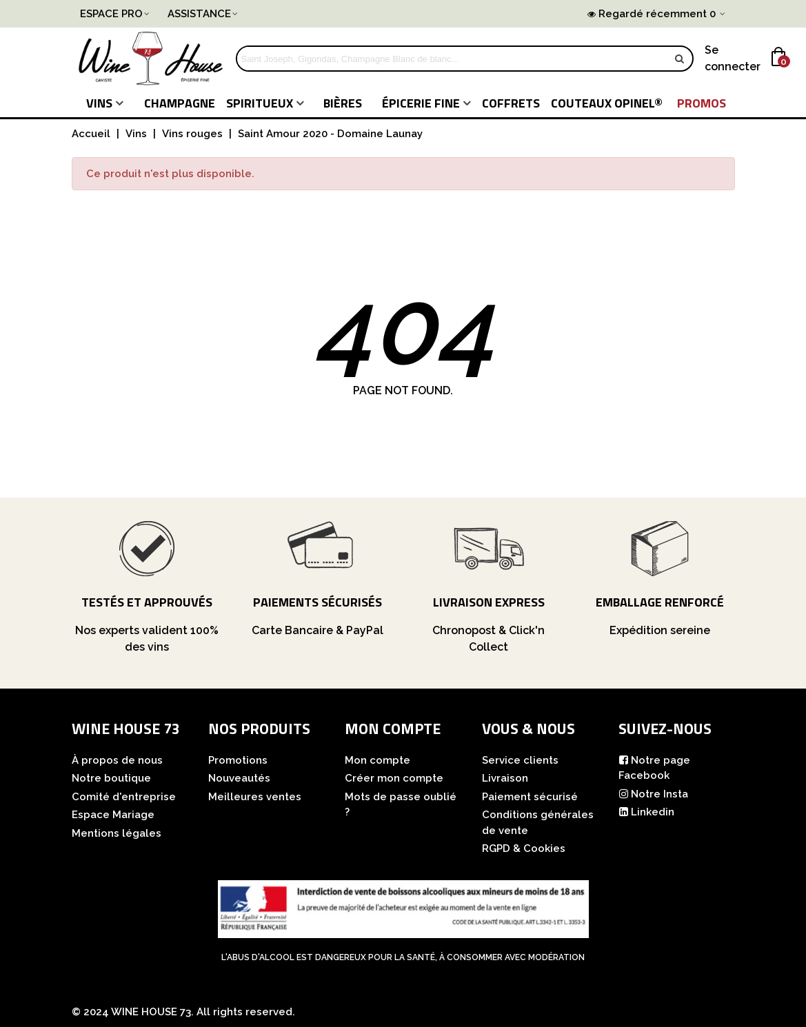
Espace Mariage (113, 815)
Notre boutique (111, 778)
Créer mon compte (394, 778)
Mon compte (377, 760)
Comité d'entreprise (124, 797)
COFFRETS (511, 103)
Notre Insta (653, 794)
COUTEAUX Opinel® (607, 103)
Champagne (179, 103)
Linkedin (646, 812)
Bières (342, 103)
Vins (99, 103)
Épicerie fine (421, 103)
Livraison (505, 778)
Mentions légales (116, 833)
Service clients (520, 760)
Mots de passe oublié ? (400, 805)
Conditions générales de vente (538, 823)
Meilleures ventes (254, 797)
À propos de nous (117, 760)
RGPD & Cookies (523, 848)
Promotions (238, 760)
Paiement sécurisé (530, 797)
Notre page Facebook (654, 767)
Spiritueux (259, 103)
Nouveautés (239, 778)
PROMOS (701, 103)
